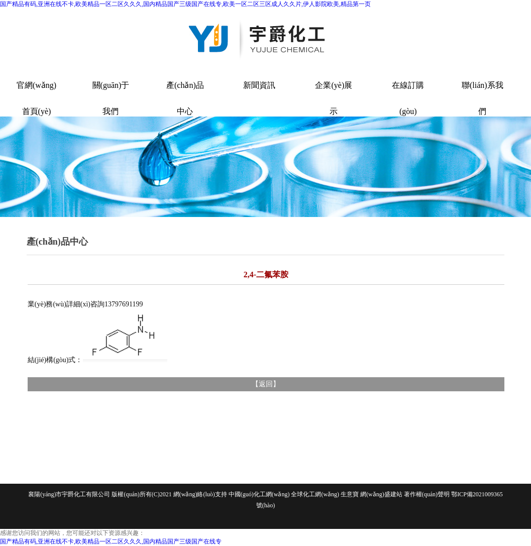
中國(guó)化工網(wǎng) (259, 494)
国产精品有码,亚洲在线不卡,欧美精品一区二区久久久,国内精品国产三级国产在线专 (111, 541)
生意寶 (350, 494)
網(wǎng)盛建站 (381, 494)
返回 (266, 384)
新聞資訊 (259, 85)
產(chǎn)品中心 (185, 93)
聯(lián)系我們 (482, 93)
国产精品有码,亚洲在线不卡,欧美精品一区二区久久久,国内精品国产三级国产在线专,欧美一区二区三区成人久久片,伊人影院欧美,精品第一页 (185, 4)
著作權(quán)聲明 (427, 494)
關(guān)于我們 (111, 93)
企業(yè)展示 (333, 93)
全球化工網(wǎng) (315, 494)
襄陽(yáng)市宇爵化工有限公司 (69, 494)
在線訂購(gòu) (408, 93)
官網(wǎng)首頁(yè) (36, 93)
